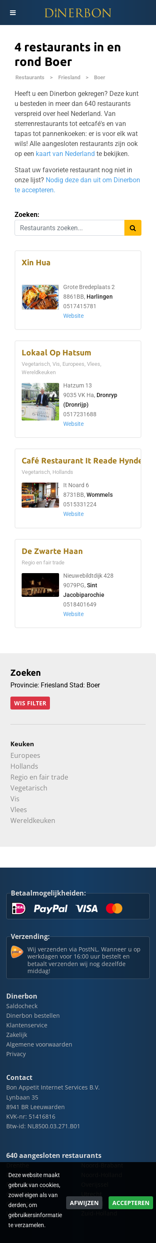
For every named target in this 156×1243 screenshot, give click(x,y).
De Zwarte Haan (52, 551)
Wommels (100, 494)
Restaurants (30, 77)
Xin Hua (36, 262)
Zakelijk (16, 1035)
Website (73, 316)
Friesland (69, 77)
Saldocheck (21, 1006)
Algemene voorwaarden (39, 1044)
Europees (25, 755)
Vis (15, 798)
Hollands (24, 766)
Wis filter (30, 703)
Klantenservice (26, 1025)
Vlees (18, 809)
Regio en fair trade (39, 777)
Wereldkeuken (32, 820)
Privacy (16, 1054)
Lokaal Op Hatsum (56, 352)
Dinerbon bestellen (33, 1015)
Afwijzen (84, 1203)
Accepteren (130, 1203)
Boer (99, 77)
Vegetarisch (28, 788)
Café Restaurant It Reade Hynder (84, 460)
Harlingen (100, 296)
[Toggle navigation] (12, 12)
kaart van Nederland (65, 154)
